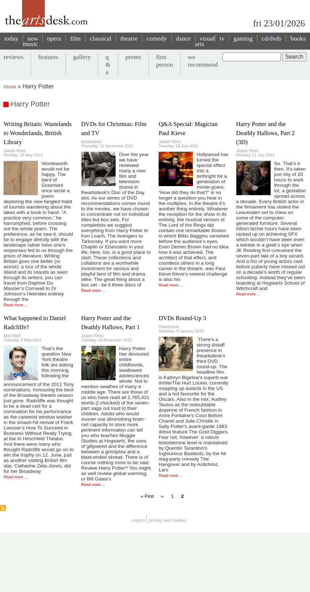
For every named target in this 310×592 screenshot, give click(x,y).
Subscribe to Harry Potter (3, 508)
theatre (129, 38)
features (48, 56)
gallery (82, 56)
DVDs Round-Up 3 (182, 318)
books (298, 38)
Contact (138, 520)
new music (30, 41)
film (75, 38)
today (11, 38)
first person (164, 60)
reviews (13, 56)
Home (10, 86)
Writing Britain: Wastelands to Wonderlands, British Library (38, 133)
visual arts (205, 41)
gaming (243, 38)
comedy (157, 38)
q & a (108, 64)
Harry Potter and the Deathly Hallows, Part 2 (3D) (265, 133)
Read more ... (16, 305)
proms (133, 56)
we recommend (203, 60)
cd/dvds (271, 38)
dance (183, 38)
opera (54, 38)
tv (222, 38)
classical (101, 38)
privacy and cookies (167, 520)
